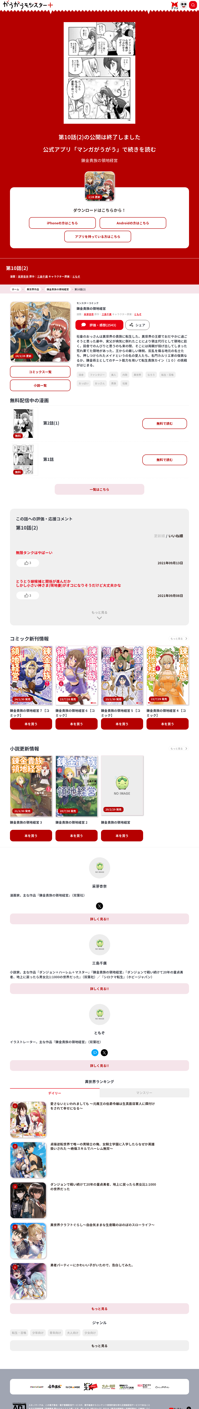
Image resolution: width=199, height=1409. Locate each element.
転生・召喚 (167, 374)
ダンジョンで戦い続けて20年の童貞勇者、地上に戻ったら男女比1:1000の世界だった (103, 1165)
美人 (113, 374)
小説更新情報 (24, 748)
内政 (125, 374)
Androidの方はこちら (133, 223)
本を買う (31, 723)
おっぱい (83, 383)
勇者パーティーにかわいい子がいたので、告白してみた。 (92, 1244)
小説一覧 (40, 385)
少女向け (90, 1312)
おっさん (100, 383)
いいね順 (175, 535)
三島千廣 (42, 276)
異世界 (137, 374)
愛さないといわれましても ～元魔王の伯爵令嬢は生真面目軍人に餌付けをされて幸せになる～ (102, 1084)
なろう (151, 374)
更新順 (159, 535)
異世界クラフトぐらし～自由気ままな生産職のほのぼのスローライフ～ (102, 1203)
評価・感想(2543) (103, 325)
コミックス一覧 (40, 371)
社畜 (125, 383)
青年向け (55, 1312)
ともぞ (76, 276)
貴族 (113, 383)
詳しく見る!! (99, 898)
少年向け (38, 1312)
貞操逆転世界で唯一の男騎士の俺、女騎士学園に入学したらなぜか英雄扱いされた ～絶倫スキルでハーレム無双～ (102, 1125)
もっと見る (99, 612)
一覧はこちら (99, 489)
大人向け (72, 1312)
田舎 (81, 374)
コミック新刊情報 (29, 638)
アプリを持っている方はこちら (97, 236)
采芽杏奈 (23, 276)
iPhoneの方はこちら (62, 223)
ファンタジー (97, 374)
